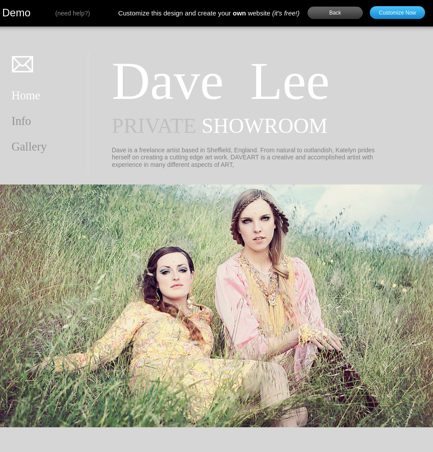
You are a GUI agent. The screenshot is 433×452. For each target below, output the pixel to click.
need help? (72, 13)
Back (335, 13)
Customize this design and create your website (209, 13)
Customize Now (397, 13)
